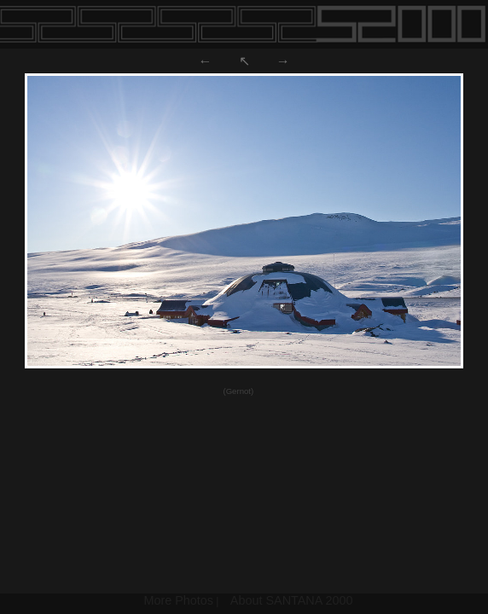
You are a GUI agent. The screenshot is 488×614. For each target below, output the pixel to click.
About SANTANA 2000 (291, 600)
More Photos (178, 600)
